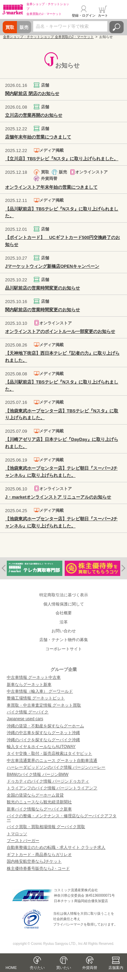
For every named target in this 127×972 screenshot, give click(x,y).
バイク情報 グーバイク (27, 712)
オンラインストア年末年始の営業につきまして (51, 187)
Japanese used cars (25, 718)
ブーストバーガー (23, 840)
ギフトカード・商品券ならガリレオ (39, 854)
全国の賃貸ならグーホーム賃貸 (35, 795)
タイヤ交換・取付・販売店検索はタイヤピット (49, 753)
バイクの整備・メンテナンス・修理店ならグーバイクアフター (62, 818)
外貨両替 (89, 968)
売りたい (37, 968)
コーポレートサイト (63, 649)
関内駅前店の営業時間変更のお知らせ (42, 309)
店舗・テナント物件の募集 (63, 639)
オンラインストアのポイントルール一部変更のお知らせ (60, 331)
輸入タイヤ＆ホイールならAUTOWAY (41, 746)
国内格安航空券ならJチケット (34, 861)
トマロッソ (17, 833)
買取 (9, 27)
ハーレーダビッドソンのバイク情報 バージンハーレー (56, 767)
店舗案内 (115, 968)
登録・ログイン (84, 15)
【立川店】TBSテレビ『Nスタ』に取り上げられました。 (61, 158)
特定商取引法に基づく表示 (63, 595)
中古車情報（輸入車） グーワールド (40, 691)
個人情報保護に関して (63, 604)
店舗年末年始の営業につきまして (38, 136)
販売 (24, 27)
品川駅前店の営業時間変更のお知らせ (42, 288)
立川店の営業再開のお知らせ (33, 115)
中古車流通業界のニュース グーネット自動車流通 (52, 760)
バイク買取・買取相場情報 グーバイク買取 (46, 826)
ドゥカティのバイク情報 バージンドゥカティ (48, 781)
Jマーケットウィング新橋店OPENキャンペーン (52, 266)
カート (103, 15)
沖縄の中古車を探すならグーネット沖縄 (43, 732)
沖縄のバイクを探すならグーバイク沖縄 (43, 739)
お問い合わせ (63, 631)
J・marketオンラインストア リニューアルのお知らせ (58, 497)
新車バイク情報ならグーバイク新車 (39, 809)
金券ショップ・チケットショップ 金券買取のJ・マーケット (48, 37)
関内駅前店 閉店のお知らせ (32, 93)
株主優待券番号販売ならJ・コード (38, 868)
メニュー (117, 11)
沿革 (64, 622)
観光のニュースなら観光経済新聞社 (39, 802)
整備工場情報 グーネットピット (36, 698)
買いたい (63, 968)
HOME (11, 968)
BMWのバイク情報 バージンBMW (37, 774)
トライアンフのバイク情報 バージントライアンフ (52, 788)
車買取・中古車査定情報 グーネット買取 (44, 705)
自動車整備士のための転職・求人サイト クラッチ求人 (56, 847)
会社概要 (64, 613)
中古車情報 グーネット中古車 (34, 677)
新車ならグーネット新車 (29, 684)
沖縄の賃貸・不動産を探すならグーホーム (45, 726)
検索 (116, 27)
